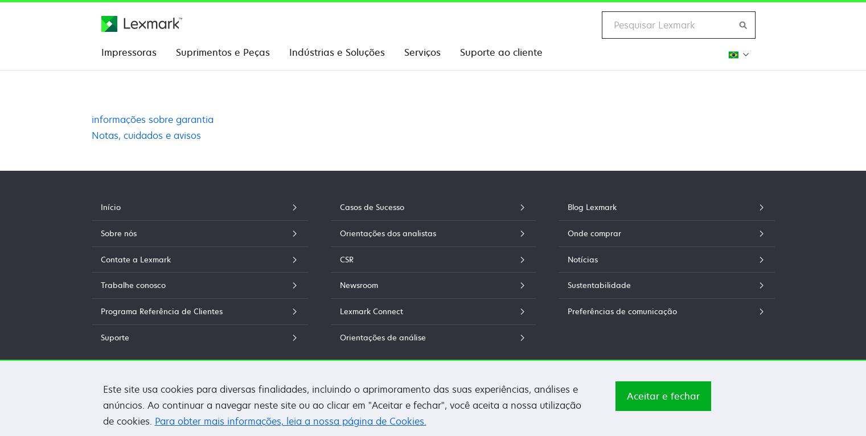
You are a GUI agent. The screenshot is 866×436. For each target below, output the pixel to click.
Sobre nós (200, 233)
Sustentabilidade (667, 285)
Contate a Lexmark (200, 259)
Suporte (200, 337)
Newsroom (433, 285)
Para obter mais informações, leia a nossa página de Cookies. (290, 426)
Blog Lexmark (667, 207)
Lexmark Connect (433, 311)
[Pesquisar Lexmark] (743, 25)
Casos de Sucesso (433, 207)
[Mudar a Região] (737, 54)
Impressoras (129, 52)
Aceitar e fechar (663, 401)
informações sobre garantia (153, 119)
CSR (433, 259)
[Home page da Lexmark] (141, 24)
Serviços (422, 52)
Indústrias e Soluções (337, 52)
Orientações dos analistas (433, 233)
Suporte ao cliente (501, 52)
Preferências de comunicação (667, 311)
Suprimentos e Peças (223, 52)
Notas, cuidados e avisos (146, 135)
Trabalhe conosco (200, 285)
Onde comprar (667, 233)
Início (200, 207)
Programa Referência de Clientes (200, 311)
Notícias (667, 259)
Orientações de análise (433, 337)
